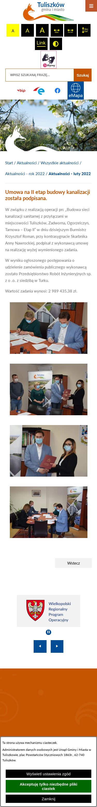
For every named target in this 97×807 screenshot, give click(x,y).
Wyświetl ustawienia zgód (48, 774)
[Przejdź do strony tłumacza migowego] (48, 60)
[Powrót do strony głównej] (9, 163)
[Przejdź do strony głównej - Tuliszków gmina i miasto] (48, 13)
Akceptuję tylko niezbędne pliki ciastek (48, 786)
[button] (48, 352)
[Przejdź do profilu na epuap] (39, 90)
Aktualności (27, 162)
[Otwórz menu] (91, 6)
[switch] (57, 30)
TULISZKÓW (48, 703)
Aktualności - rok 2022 (25, 173)
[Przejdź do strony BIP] (21, 90)
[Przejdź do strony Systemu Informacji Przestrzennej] (76, 90)
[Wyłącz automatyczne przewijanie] (48, 632)
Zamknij (48, 799)
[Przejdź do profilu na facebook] (58, 90)
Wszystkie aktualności (60, 162)
